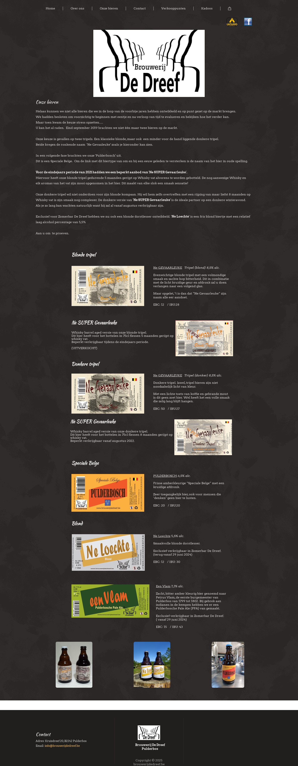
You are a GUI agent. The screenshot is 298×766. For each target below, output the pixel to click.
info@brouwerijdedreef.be (62, 745)
